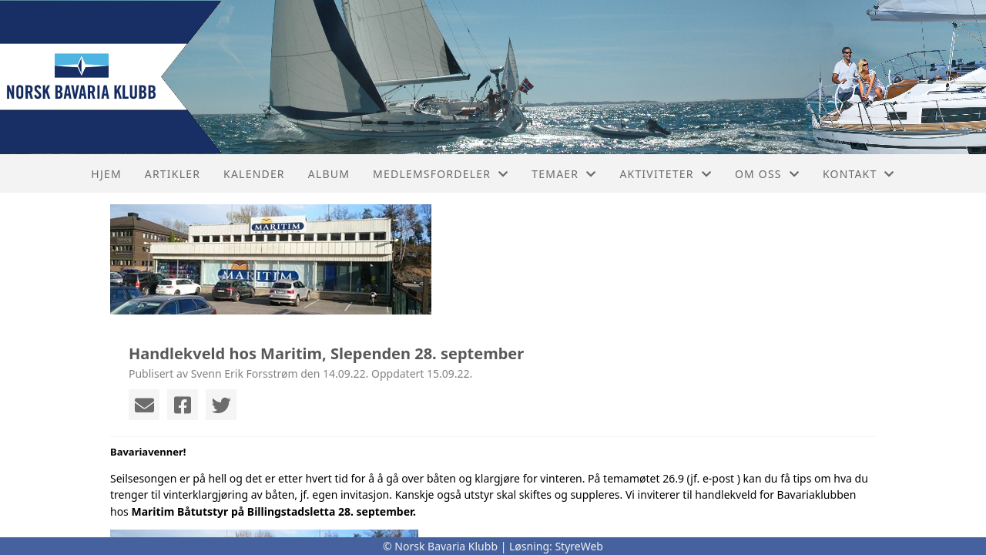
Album (329, 173)
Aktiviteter (665, 173)
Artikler (172, 173)
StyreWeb (579, 546)
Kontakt (859, 173)
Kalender (254, 173)
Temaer (564, 173)
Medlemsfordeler (440, 173)
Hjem (106, 173)
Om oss (767, 173)
